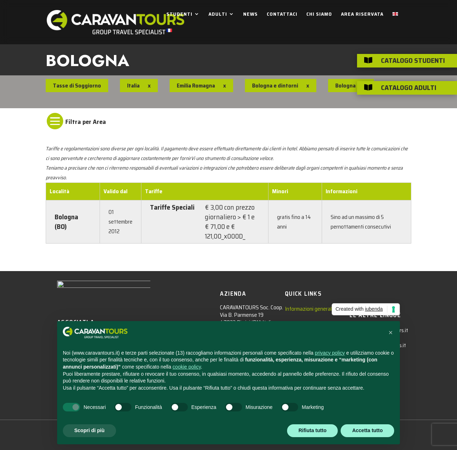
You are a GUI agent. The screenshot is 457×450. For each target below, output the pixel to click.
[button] (390, 332)
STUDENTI (179, 14)
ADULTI (218, 14)
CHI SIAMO (319, 14)
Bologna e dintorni (275, 85)
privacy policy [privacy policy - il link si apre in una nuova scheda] (330, 353)
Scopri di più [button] (89, 430)
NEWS (250, 14)
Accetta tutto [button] (367, 430)
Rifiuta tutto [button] (312, 430)
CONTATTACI (282, 14)
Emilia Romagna (196, 85)
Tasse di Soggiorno (77, 85)
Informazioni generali (309, 308)
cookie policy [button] (186, 367)
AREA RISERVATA (362, 14)
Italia (133, 85)
